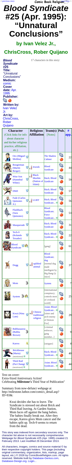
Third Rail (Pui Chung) (19, 362)
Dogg (15, 265)
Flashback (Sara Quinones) (18, 212)
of (42, 181)
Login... (32, 461)
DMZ (15, 190)
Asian (47, 307)
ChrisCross (10, 118)
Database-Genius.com (45, 458)
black (46, 178)
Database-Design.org (14, 461)
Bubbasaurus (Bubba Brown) (19, 331)
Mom (15, 283)
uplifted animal (37, 265)
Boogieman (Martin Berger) (18, 167)
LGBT (36, 200)
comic (7, 83)
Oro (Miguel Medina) (19, 157)
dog (46, 260)
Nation (37, 181)
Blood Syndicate (16, 246)
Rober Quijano (8, 123)
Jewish (36, 166)
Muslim (36, 178)
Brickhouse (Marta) (18, 352)
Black (35, 174)
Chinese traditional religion (38, 314)
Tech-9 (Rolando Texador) (17, 235)
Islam (35, 184)
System (47, 283)
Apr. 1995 (10, 91)
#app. (68, 132)
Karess (16, 343)
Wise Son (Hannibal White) (18, 179)
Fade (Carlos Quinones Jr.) (19, 200)
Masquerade (19, 225)
